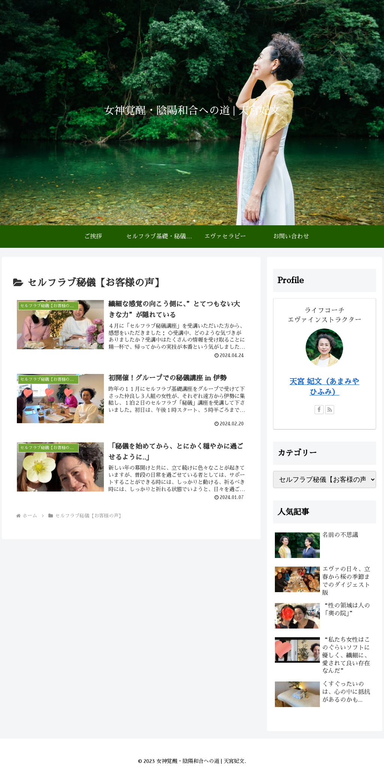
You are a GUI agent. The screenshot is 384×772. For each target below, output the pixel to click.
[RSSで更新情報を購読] (329, 409)
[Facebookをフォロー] (319, 409)
